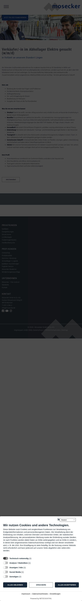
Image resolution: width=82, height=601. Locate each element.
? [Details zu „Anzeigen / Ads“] (28, 567)
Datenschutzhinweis (40, 594)
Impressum (26, 594)
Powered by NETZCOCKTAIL (41, 598)
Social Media (15, 572)
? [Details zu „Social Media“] (25, 572)
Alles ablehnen (15, 585)
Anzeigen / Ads (16, 567)
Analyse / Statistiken (18, 563)
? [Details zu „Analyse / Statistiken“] (32, 563)
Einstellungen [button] (55, 594)
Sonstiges (13, 576)
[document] (41, 539)
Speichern (41, 585)
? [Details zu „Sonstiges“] (23, 577)
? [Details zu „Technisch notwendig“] (33, 558)
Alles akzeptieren (67, 585)
